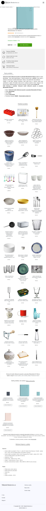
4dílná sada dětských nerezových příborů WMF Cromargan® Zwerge (37, 210)
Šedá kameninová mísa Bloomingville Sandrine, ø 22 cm (23, 141)
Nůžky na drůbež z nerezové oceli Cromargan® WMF (23, 164)
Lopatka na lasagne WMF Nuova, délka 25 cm (9, 300)
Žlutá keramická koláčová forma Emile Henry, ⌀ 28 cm (23, 209)
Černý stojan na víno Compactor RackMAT (37, 141)
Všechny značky (27, 485)
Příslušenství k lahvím (35, 375)
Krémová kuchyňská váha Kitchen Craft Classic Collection (9, 321)
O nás (3, 495)
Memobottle (33, 439)
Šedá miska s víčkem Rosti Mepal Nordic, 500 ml (23, 256)
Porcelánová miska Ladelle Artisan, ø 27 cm (9, 209)
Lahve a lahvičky (24, 375)
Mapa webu (26, 487)
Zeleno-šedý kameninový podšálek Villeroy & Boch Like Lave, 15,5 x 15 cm (23, 278)
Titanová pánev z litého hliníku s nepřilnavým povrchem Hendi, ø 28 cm (9, 234)
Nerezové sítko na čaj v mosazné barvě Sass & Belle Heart (37, 120)
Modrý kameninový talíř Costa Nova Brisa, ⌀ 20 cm (36, 256)
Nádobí (29, 375)
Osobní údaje (27, 490)
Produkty (3, 7)
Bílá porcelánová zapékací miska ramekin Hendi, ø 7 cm (9, 256)
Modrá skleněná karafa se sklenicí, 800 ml (36, 321)
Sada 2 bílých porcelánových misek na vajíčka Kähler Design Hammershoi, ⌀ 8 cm (36, 187)
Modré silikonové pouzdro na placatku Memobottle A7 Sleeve (8, 399)
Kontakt (3, 497)
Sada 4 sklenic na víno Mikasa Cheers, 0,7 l (37, 277)
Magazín (3, 500)
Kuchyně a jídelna (9, 7)
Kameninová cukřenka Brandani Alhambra (9, 362)
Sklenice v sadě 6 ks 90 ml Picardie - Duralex (37, 232)
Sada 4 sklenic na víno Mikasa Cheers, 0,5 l (23, 120)
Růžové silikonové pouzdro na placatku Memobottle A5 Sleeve (8, 424)
